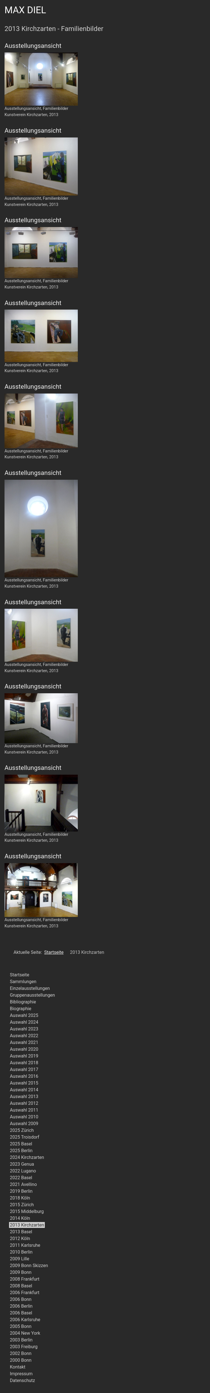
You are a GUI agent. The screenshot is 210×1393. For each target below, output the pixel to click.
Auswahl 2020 (24, 1049)
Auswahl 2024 (24, 1022)
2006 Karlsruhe (25, 1319)
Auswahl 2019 (24, 1056)
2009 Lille (19, 1258)
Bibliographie (23, 1002)
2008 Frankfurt (24, 1279)
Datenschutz (22, 1380)
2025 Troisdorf (24, 1137)
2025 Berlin (21, 1150)
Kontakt (17, 1367)
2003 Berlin (21, 1340)
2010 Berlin (21, 1252)
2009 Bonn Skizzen (29, 1265)
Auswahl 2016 (24, 1076)
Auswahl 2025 (24, 1015)
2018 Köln (20, 1198)
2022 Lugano (23, 1171)
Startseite (19, 974)
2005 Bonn (21, 1326)
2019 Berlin (21, 1191)
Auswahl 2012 (24, 1103)
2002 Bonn (21, 1353)
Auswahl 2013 (24, 1096)
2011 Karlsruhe (25, 1245)
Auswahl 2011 (24, 1110)
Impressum (21, 1373)
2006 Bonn (21, 1299)
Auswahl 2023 (24, 1029)
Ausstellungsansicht (33, 45)
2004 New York (25, 1333)
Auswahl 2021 (24, 1042)
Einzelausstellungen (30, 988)
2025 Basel (21, 1144)
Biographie (20, 1008)
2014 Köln (20, 1218)
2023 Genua (22, 1164)
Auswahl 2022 (24, 1035)
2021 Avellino (23, 1184)
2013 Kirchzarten (27, 1225)
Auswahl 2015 (24, 1083)
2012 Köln (20, 1238)
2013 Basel (21, 1231)
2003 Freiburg (23, 1346)
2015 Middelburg (27, 1211)
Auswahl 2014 (24, 1089)
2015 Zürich (22, 1204)
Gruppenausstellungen (32, 995)
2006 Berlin (21, 1306)
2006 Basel (21, 1313)
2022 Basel (21, 1177)
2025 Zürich (22, 1130)
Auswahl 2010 (24, 1116)
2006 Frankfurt (24, 1292)
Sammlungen (23, 981)
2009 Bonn (21, 1272)
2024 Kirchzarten (27, 1157)
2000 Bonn (21, 1360)
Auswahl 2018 (24, 1062)
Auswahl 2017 (24, 1069)
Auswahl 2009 (24, 1123)
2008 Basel (21, 1285)
